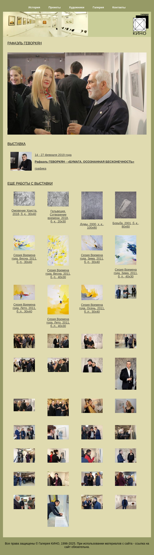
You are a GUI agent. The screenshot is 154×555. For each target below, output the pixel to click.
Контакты (119, 7)
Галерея (98, 7)
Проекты (55, 7)
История (34, 7)
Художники (76, 7)
